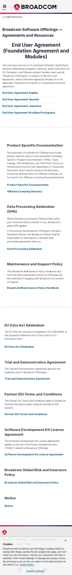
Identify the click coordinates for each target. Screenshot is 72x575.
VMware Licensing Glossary (24, 191)
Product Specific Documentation (28, 184)
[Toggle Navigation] (5, 7)
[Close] (65, 541)
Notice (9, 505)
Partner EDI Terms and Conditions (26, 414)
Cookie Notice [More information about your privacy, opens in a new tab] (26, 564)
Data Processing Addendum (24, 248)
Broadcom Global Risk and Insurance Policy (32, 482)
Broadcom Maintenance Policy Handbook (33, 287)
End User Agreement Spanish (20, 99)
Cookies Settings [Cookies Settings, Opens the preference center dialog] (35, 571)
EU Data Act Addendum (19, 346)
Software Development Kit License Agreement (34, 454)
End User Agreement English (20, 92)
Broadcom (36, 7)
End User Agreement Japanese (21, 106)
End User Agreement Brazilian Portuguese (28, 112)
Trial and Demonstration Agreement (27, 378)
